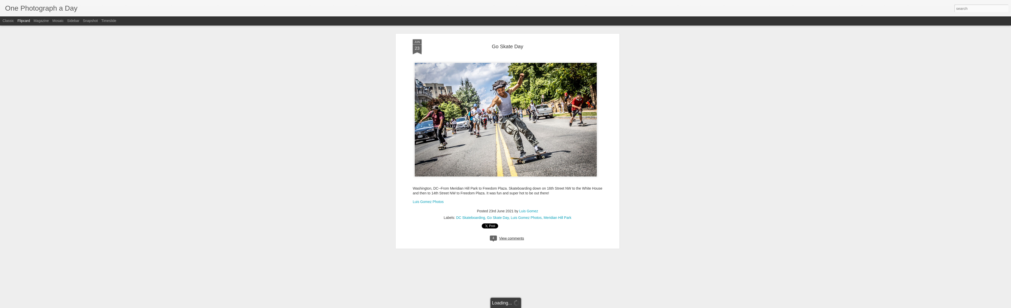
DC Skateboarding (470, 182)
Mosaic (57, 21)
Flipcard (23, 21)
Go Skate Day (498, 182)
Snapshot (90, 21)
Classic (8, 21)
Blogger (521, 305)
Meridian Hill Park (557, 182)
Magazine (41, 21)
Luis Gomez (528, 175)
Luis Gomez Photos (428, 166)
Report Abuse (536, 305)
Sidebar (73, 21)
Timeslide (108, 21)
